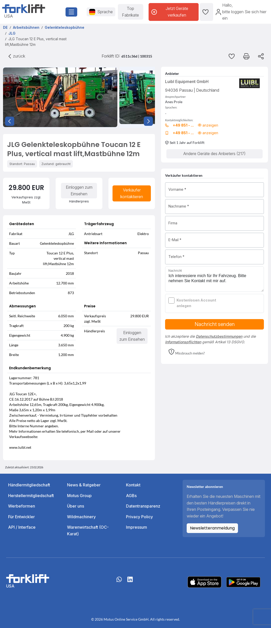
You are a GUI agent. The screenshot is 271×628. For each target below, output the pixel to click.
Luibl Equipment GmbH (187, 81)
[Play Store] (243, 581)
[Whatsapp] (119, 581)
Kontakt (133, 484)
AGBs (131, 495)
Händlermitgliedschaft (29, 484)
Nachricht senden (215, 324)
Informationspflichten (183, 342)
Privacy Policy (139, 516)
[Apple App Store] (204, 581)
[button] (186, 352)
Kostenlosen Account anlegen (196, 303)
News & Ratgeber (84, 484)
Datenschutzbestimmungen (219, 336)
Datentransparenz (143, 506)
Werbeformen (21, 506)
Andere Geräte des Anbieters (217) (214, 153)
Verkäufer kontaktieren (131, 193)
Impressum (136, 527)
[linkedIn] (130, 581)
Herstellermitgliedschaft (31, 495)
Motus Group (79, 495)
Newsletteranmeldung (212, 528)
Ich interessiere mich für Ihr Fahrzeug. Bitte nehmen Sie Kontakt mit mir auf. (214, 279)
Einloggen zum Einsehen (79, 190)
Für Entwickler (21, 516)
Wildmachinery (81, 516)
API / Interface (22, 527)
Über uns (75, 506)
